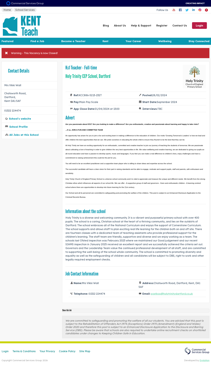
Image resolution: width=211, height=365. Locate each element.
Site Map (84, 351)
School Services (25, 9)
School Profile (18, 126)
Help (141, 25)
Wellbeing (164, 41)
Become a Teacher (73, 41)
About (120, 25)
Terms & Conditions (24, 351)
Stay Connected (199, 41)
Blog (106, 25)
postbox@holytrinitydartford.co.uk (172, 293)
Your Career (133, 41)
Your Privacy (47, 351)
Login (199, 25)
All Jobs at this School (24, 134)
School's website (20, 118)
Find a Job (37, 41)
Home (7, 9)
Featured (7, 41)
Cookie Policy (67, 351)
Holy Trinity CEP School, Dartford (87, 76)
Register (161, 25)
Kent (105, 41)
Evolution (204, 360)
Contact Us (179, 25)
